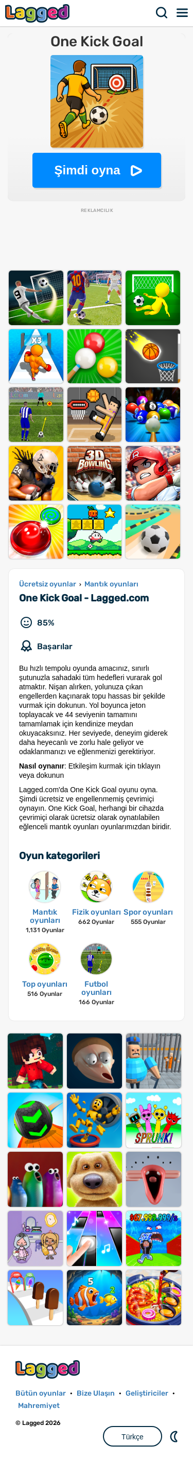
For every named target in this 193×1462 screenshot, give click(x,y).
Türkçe (132, 1437)
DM (175, 1436)
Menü (182, 13)
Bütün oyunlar (40, 1393)
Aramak (162, 13)
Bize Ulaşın (96, 1393)
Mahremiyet (39, 1405)
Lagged (38, 13)
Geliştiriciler (147, 1393)
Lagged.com (48, 1369)
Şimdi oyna (87, 170)
